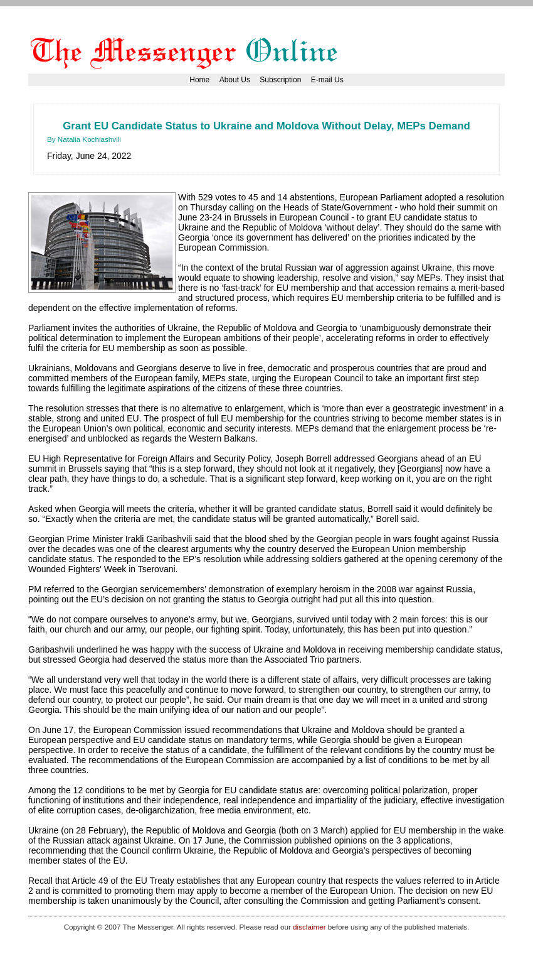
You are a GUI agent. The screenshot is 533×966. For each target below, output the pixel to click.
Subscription (280, 79)
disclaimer (309, 927)
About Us (234, 79)
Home (199, 79)
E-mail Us (327, 79)
